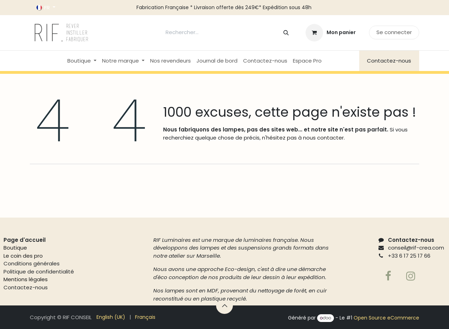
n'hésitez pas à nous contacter (302, 137)
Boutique (15, 247)
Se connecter (394, 32)
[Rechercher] (286, 32)
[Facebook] (388, 275)
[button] (224, 305)
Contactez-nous (389, 60)
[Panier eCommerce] (331, 32)
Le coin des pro (23, 255)
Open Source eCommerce (386, 317)
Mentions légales (26, 279)
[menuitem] (82, 61)
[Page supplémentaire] (410, 275)
